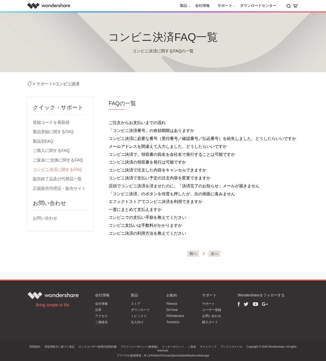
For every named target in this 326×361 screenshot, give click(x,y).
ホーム (29, 83)
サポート (227, 6)
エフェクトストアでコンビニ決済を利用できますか (155, 201)
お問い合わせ (45, 218)
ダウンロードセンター (258, 5)
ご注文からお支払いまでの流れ (137, 122)
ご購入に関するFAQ (51, 150)
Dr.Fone (172, 310)
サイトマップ (208, 346)
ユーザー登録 (211, 310)
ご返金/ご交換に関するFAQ (58, 160)
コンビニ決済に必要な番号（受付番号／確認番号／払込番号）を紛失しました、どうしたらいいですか (202, 138)
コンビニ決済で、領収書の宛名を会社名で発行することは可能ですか (172, 154)
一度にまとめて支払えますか (135, 209)
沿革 (98, 310)
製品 (186, 6)
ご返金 (192, 346)
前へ (193, 254)
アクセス (101, 316)
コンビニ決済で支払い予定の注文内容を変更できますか (160, 178)
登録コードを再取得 (51, 122)
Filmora (171, 303)
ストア (135, 303)
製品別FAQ (43, 141)
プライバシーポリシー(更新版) (139, 346)
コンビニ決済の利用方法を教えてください (147, 233)
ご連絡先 (101, 322)
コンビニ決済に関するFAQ (57, 169)
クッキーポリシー (173, 346)
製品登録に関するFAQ (53, 131)
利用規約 (34, 346)
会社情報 (202, 5)
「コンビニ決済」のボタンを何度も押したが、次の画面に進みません (172, 194)
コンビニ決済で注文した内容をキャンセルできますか (157, 170)
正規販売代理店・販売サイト (59, 188)
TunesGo (172, 322)
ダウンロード (140, 310)
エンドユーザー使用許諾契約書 (98, 346)
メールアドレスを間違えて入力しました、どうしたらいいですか (168, 146)
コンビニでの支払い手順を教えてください (147, 217)
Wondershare (48, 5)
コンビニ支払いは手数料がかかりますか (145, 225)
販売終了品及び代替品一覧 (57, 179)
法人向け (137, 322)
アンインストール (231, 346)
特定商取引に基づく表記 (59, 346)
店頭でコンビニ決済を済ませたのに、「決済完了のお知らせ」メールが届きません (184, 186)
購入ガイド (210, 322)
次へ (214, 254)
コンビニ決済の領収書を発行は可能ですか (147, 162)
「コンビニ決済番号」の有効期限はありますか (151, 130)
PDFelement (175, 316)
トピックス (139, 316)
